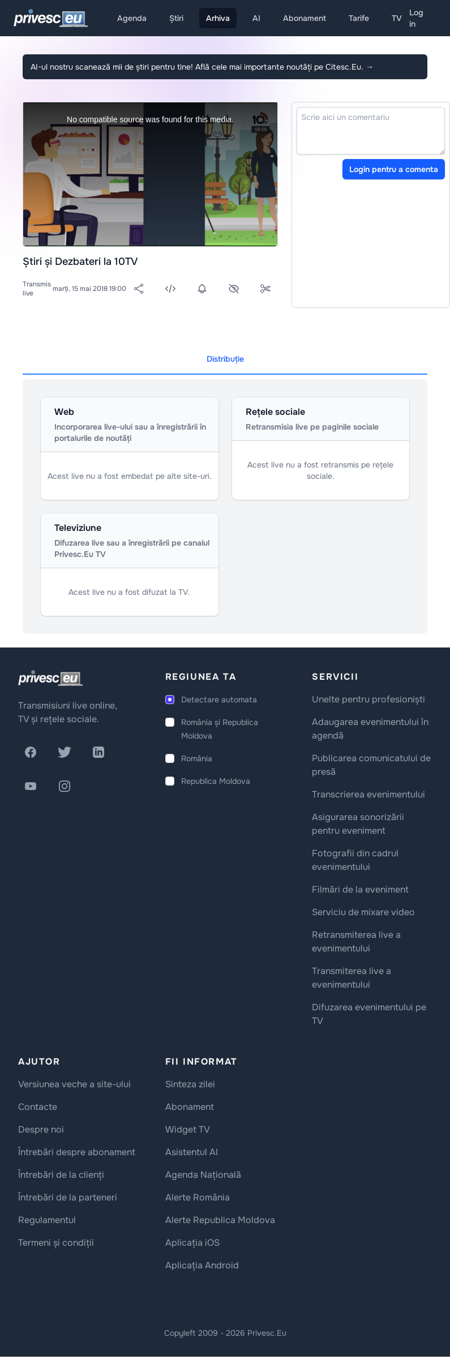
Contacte (37, 1107)
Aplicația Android (202, 1265)
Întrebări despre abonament (76, 1152)
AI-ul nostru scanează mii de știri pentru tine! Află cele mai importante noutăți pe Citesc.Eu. (202, 67)
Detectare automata (219, 699)
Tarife (359, 18)
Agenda (132, 18)
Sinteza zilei (190, 1084)
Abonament (304, 18)
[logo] (50, 678)
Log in (416, 18)
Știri (176, 18)
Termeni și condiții (56, 1243)
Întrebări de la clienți (61, 1175)
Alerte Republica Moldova (220, 1220)
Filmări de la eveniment (360, 889)
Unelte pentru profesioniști (368, 699)
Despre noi (41, 1129)
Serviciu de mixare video (363, 912)
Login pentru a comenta (393, 169)
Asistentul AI (191, 1152)
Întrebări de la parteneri (67, 1197)
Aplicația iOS (192, 1243)
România (196, 758)
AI (256, 18)
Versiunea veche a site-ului (74, 1084)
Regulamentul (47, 1220)
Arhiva (218, 18)
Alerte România (197, 1197)
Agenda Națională (203, 1175)
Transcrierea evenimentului (368, 794)
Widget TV (187, 1129)
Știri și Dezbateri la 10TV (80, 261)
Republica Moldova (215, 781)
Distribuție (225, 359)
